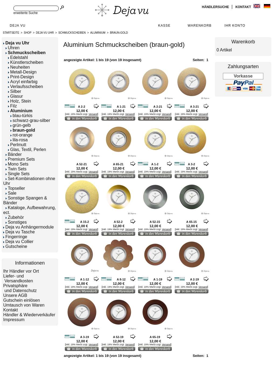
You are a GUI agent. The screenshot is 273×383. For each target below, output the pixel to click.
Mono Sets (17, 164)
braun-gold (119, 32)
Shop (27, 32)
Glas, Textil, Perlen (27, 149)
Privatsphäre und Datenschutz (20, 288)
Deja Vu (17, 25)
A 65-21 (118, 164)
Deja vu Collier (18, 241)
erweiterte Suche (25, 13)
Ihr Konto (235, 25)
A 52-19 (118, 337)
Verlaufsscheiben (25, 86)
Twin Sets (16, 169)
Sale (11, 193)
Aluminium (97, 32)
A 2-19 (194, 279)
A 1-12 (84, 279)
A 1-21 (121, 106)
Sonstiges (16, 222)
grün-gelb (20, 125)
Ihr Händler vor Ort (21, 271)
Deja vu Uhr (45, 32)
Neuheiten (19, 67)
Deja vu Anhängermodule (28, 227)
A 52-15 (155, 221)
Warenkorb (200, 25)
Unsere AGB (15, 295)
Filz (12, 106)
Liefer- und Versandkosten (18, 278)
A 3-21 (194, 106)
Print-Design (21, 77)
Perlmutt (17, 144)
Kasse (164, 25)
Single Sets (18, 173)
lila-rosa (19, 140)
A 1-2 (155, 164)
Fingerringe (15, 236)
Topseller (15, 188)
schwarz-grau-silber (30, 120)
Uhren (13, 47)
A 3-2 (191, 164)
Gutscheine (15, 246)
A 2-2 (81, 106)
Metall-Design (22, 72)
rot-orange (21, 135)
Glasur (15, 96)
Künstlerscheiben (25, 62)
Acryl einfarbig (22, 81)
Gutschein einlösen (21, 300)
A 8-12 (121, 279)
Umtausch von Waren (23, 305)
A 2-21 (157, 106)
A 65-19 (155, 337)
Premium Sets (20, 159)
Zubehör (15, 217)
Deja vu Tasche (19, 232)
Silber (14, 91)
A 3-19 (84, 337)
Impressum (13, 319)
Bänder (14, 154)
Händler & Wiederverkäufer (29, 314)
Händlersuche (216, 7)
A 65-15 (191, 221)
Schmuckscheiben (72, 32)
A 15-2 (84, 221)
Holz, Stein (19, 101)
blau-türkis (21, 115)
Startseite (11, 32)
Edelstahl (18, 57)
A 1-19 (157, 279)
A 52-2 (118, 221)
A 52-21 (81, 164)
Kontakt (243, 7)
